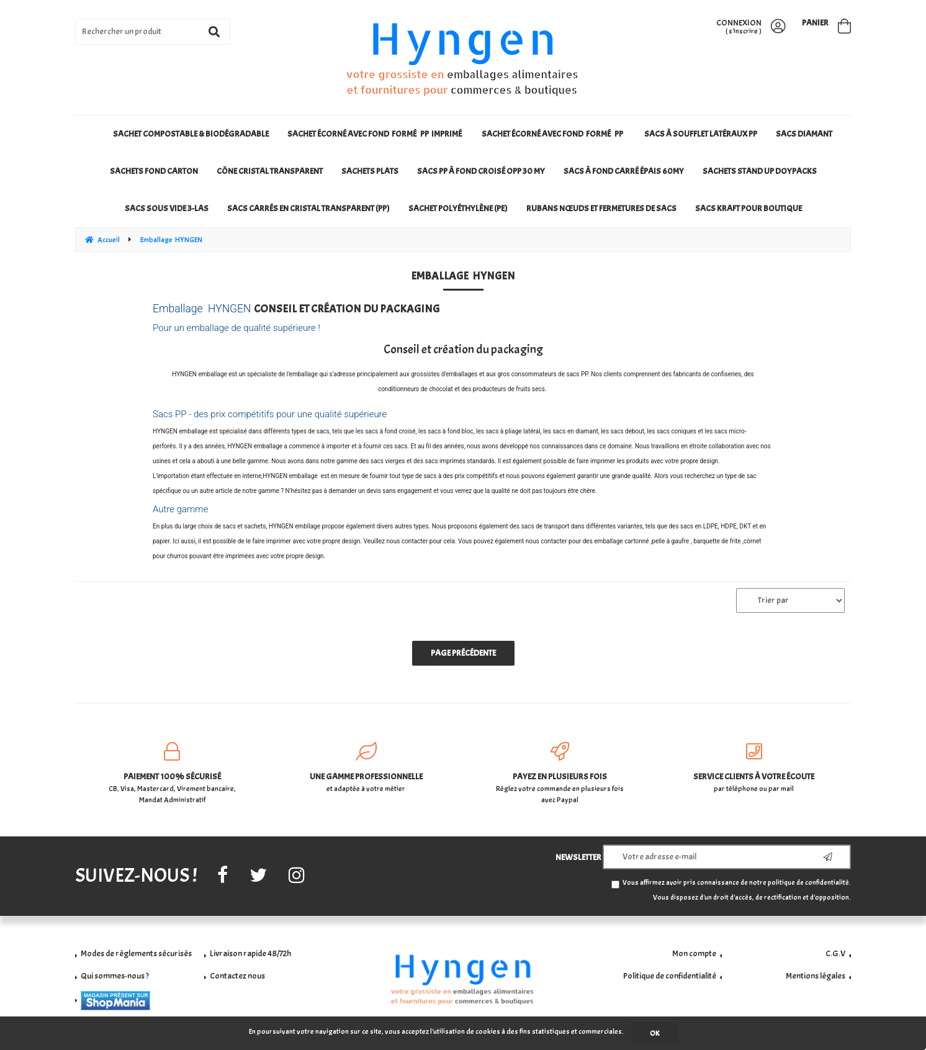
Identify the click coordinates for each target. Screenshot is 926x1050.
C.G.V (835, 953)
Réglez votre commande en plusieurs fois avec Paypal (560, 773)
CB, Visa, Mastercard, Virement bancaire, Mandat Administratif (172, 773)
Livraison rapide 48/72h (250, 953)
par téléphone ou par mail (754, 768)
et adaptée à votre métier (366, 768)
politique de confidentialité (808, 882)
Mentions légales (815, 976)
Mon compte (694, 953)
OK (654, 1033)
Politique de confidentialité (669, 976)
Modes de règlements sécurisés (136, 953)
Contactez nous (237, 976)
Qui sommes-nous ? (115, 976)
